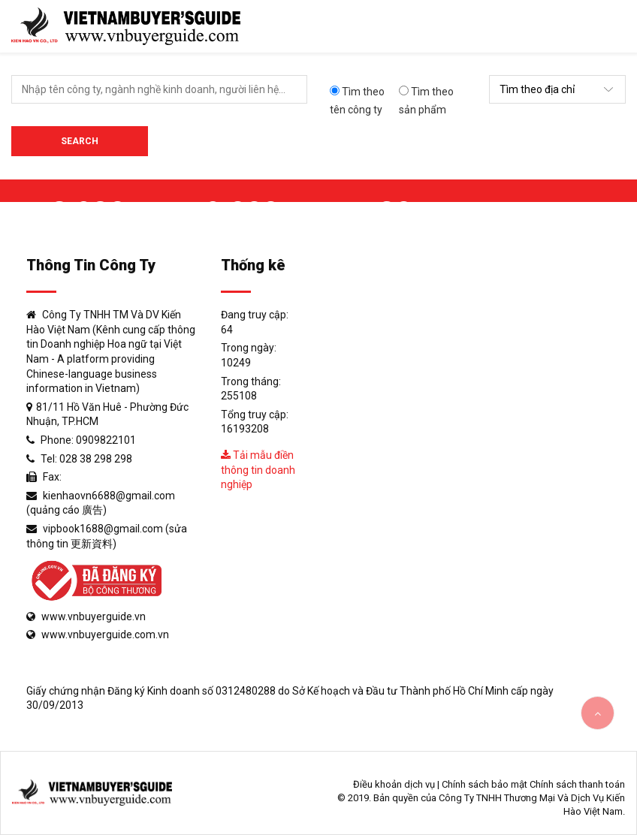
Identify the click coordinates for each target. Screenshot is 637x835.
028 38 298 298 (95, 459)
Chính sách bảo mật (484, 784)
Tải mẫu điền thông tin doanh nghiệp (258, 469)
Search (79, 141)
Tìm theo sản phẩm (426, 101)
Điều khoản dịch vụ (394, 784)
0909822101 (106, 440)
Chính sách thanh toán (577, 784)
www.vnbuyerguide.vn (93, 616)
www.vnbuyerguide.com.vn (105, 635)
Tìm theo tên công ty (357, 101)
